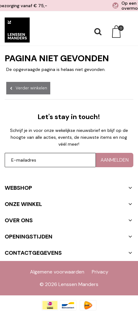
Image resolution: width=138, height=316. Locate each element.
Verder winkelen (31, 88)
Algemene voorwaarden (57, 271)
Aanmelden (115, 160)
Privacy (100, 271)
